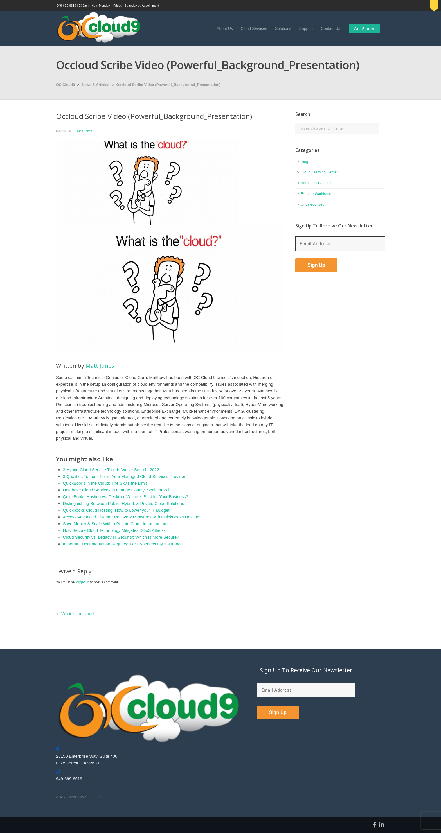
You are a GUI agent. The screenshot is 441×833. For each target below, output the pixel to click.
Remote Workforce (316, 193)
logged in (82, 582)
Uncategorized (313, 204)
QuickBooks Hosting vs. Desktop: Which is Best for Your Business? (125, 496)
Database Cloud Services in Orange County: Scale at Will (116, 489)
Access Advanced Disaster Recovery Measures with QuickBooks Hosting (131, 516)
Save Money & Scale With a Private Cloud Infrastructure (115, 523)
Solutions (283, 28)
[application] (170, 289)
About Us (225, 28)
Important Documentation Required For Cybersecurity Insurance (123, 543)
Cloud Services (254, 28)
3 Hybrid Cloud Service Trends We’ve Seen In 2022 (111, 469)
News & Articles (95, 85)
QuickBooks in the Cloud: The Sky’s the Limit (105, 483)
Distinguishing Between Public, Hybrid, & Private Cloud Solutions (123, 503)
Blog (304, 162)
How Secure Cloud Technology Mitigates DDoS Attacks (114, 530)
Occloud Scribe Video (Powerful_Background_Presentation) (168, 85)
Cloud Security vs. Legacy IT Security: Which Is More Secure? (121, 537)
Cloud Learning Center (319, 172)
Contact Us (330, 28)
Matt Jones (84, 131)
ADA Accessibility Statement (79, 797)
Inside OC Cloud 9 (316, 183)
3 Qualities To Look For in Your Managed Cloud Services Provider (124, 476)
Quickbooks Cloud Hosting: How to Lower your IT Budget (116, 510)
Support (306, 28)
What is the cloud (77, 613)
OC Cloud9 (65, 85)
